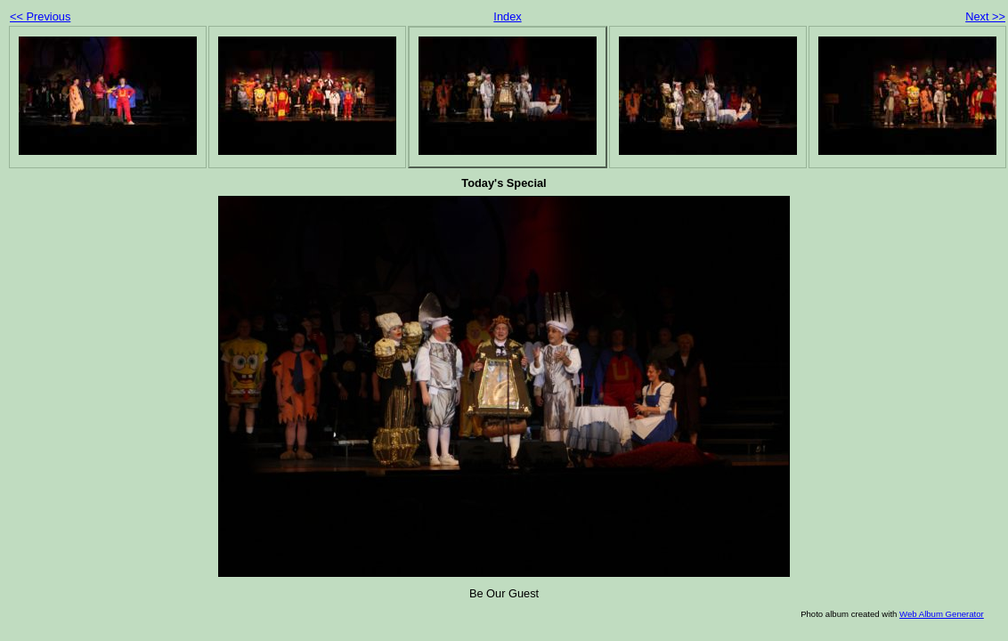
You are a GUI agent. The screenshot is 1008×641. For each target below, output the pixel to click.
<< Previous (40, 16)
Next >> (985, 16)
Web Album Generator (941, 614)
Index (507, 16)
